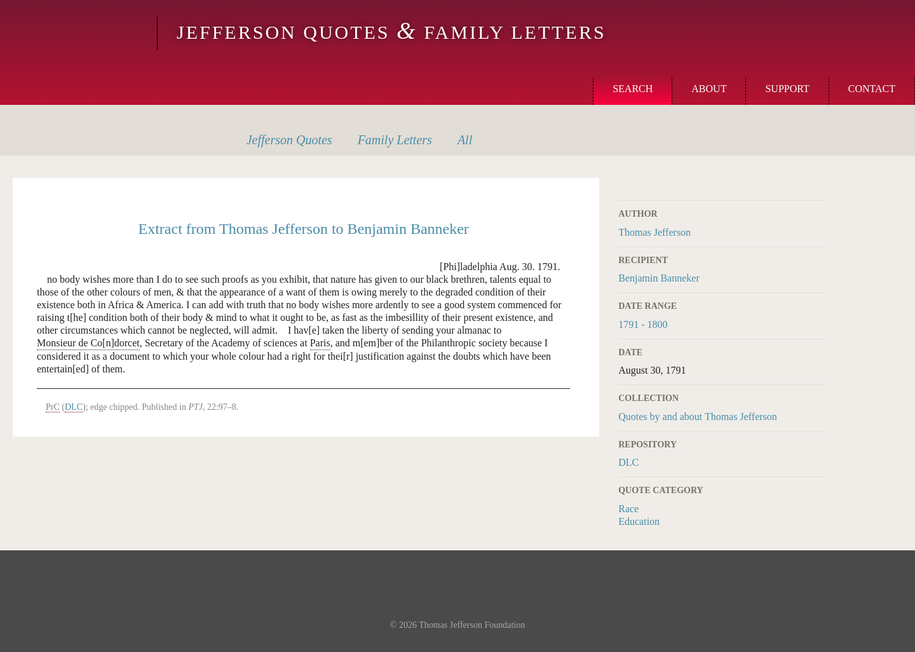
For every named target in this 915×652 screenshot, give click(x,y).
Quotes (289, 140)
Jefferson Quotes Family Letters (391, 32)
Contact (871, 88)
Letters (395, 140)
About (708, 88)
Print (818, 185)
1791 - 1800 (642, 324)
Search (633, 88)
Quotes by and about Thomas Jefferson (697, 416)
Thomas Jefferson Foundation (472, 625)
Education (639, 521)
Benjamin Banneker (659, 278)
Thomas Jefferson (654, 232)
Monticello (77, 33)
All (465, 140)
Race (628, 508)
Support (787, 88)
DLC (628, 462)
